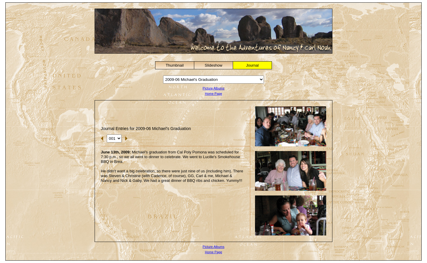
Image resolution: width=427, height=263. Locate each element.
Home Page (213, 93)
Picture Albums (213, 88)
